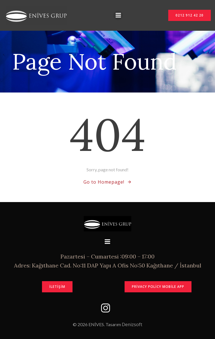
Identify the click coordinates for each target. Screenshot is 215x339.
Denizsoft (132, 324)
